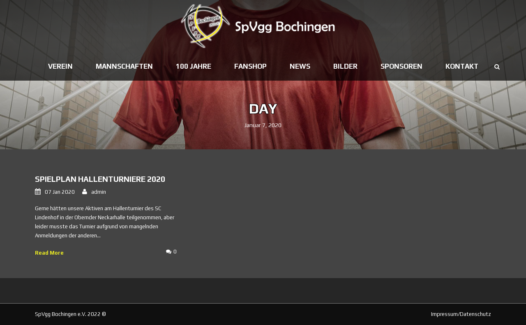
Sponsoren (401, 66)
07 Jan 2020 (60, 192)
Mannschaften (124, 66)
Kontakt (461, 66)
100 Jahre (193, 66)
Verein (60, 66)
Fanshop (250, 66)
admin (98, 192)
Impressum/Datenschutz (461, 314)
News (300, 66)
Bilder (345, 66)
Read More (49, 253)
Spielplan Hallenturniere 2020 (100, 178)
